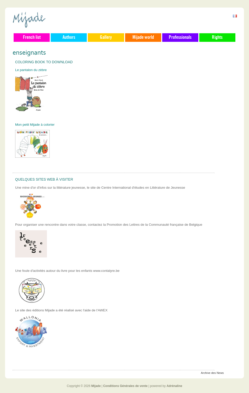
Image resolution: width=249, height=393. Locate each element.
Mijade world (143, 38)
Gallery (106, 38)
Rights (217, 38)
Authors (69, 38)
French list (32, 38)
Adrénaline (174, 386)
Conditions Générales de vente (125, 386)
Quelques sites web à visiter (44, 179)
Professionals (180, 38)
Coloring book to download (44, 62)
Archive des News (212, 372)
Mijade (96, 386)
